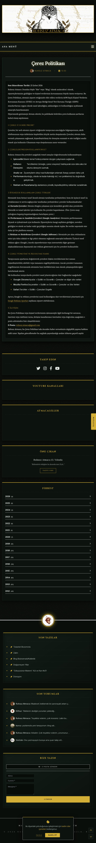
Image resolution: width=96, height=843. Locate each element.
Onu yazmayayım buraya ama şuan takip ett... (39, 740)
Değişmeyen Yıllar (21, 665)
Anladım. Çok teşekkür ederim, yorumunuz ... (42, 733)
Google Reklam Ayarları (18, 301)
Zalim (15, 653)
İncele (39, 835)
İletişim (93, 422)
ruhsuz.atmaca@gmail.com (28, 325)
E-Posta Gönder (48, 767)
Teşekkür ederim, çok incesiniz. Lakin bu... (41, 718)
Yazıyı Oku (48, 470)
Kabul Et (52, 835)
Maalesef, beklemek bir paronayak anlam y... (42, 704)
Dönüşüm (17, 676)
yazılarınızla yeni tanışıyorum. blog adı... (35, 725)
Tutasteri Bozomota (21, 647)
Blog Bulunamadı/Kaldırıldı (24, 659)
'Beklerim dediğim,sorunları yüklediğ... (35, 711)
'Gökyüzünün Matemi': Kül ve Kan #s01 (30, 671)
